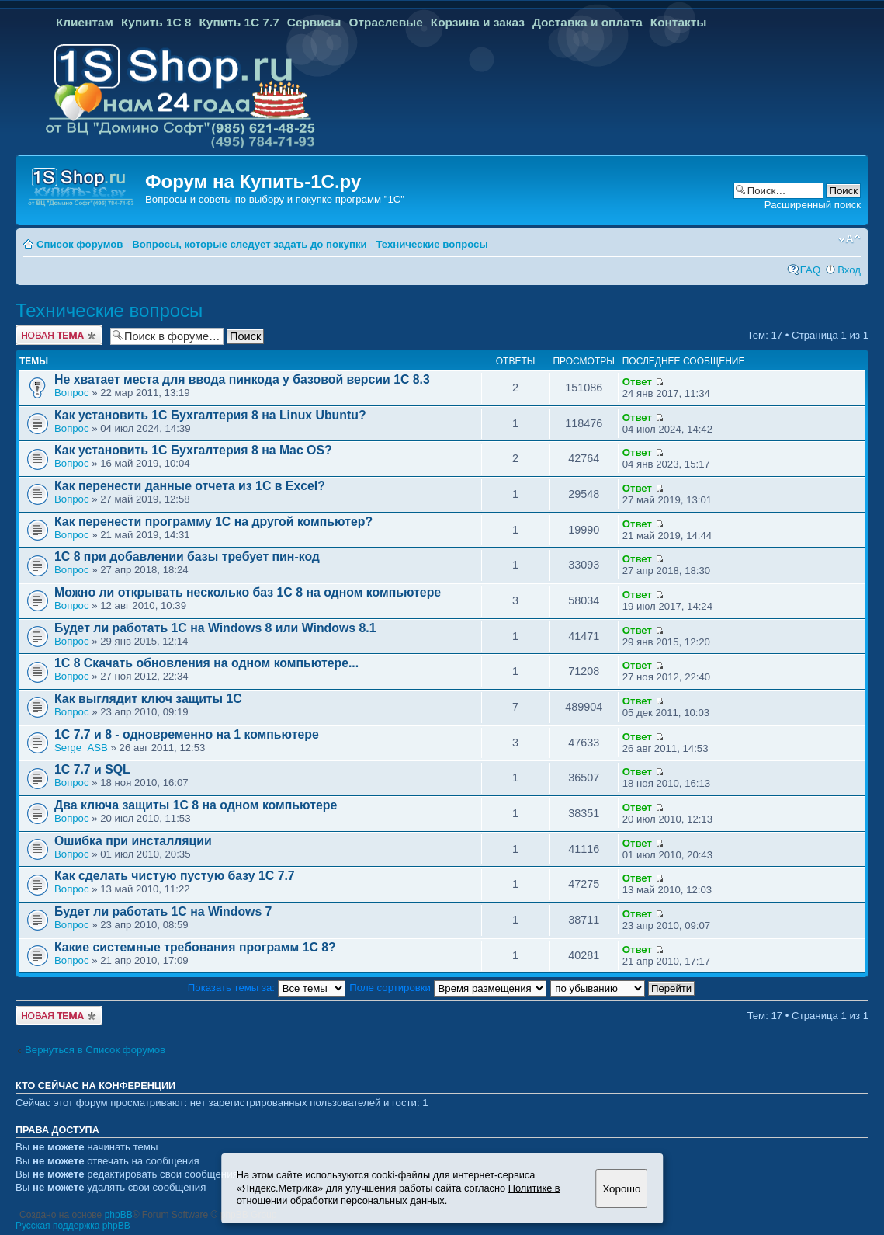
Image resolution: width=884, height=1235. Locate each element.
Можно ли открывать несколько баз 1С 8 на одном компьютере (247, 592)
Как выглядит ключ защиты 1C (148, 698)
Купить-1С (286, 181)
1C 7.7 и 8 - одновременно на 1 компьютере (186, 734)
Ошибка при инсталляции (133, 840)
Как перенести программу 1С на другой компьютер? (213, 521)
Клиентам (84, 22)
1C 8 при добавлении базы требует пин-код (187, 556)
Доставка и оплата (587, 22)
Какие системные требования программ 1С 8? (195, 947)
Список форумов (79, 244)
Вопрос (71, 392)
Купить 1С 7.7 (239, 22)
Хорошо (621, 1189)
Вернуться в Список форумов (95, 1050)
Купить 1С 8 (156, 22)
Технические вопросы (431, 244)
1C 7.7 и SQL (92, 769)
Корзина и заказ (478, 22)
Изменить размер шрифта (849, 239)
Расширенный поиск (812, 204)
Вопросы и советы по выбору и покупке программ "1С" (274, 199)
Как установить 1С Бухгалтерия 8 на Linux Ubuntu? (210, 415)
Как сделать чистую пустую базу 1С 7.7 (174, 875)
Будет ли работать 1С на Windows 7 (163, 911)
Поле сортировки (447, 987)
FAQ (810, 270)
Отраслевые (385, 22)
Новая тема (59, 335)
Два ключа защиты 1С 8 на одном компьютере (195, 805)
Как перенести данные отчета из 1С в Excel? (189, 485)
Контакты (678, 22)
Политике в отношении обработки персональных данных (398, 1194)
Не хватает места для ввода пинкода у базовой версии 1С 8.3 (242, 379)
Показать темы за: (266, 987)
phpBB (119, 1214)
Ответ (637, 382)
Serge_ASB (81, 747)
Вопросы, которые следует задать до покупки (249, 244)
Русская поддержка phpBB (73, 1225)
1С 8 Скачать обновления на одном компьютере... (206, 663)
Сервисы (314, 22)
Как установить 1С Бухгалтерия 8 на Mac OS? (193, 450)
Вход (849, 270)
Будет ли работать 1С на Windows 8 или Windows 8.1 (215, 628)
